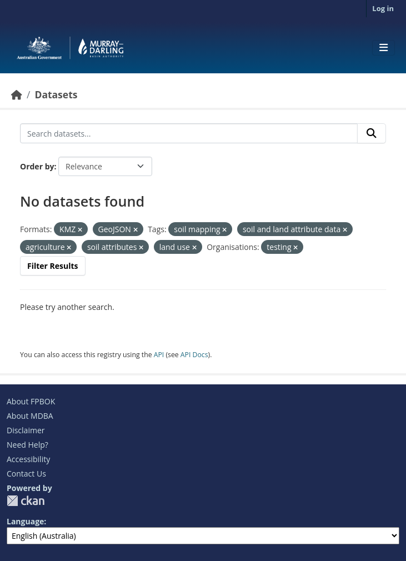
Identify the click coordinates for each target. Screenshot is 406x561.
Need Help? (27, 444)
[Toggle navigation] (383, 48)
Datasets (55, 94)
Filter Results (52, 266)
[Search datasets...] (189, 133)
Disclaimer (25, 430)
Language (25, 521)
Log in (383, 8)
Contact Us (26, 473)
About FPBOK (31, 401)
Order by (37, 166)
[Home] (16, 94)
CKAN (25, 501)
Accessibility (28, 459)
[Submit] (371, 133)
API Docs (194, 354)
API (159, 354)
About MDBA (30, 415)
